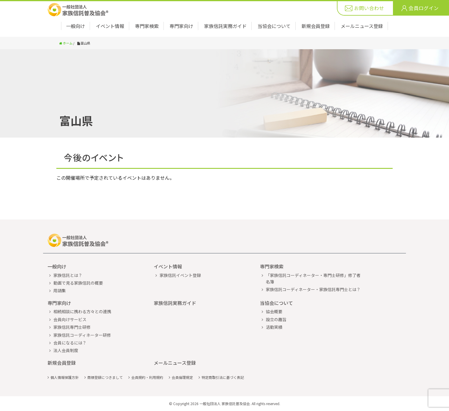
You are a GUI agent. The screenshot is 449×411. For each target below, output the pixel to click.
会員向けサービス (69, 319)
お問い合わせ (369, 8)
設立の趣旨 (276, 319)
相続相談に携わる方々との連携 (82, 311)
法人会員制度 (65, 350)
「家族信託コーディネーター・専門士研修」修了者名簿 (313, 278)
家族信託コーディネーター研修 (82, 335)
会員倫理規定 (182, 377)
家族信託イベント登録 (180, 275)
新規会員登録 (315, 25)
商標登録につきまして (105, 377)
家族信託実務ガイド (225, 25)
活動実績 (274, 327)
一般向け (75, 25)
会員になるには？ (69, 343)
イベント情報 (110, 25)
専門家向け (181, 25)
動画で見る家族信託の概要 (78, 283)
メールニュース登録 (362, 25)
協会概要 (274, 311)
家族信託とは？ (67, 275)
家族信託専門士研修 (72, 327)
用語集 (59, 290)
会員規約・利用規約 (147, 377)
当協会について (274, 25)
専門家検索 (147, 25)
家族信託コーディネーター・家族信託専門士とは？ (313, 289)
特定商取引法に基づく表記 (222, 377)
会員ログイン (424, 8)
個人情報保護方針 (64, 377)
